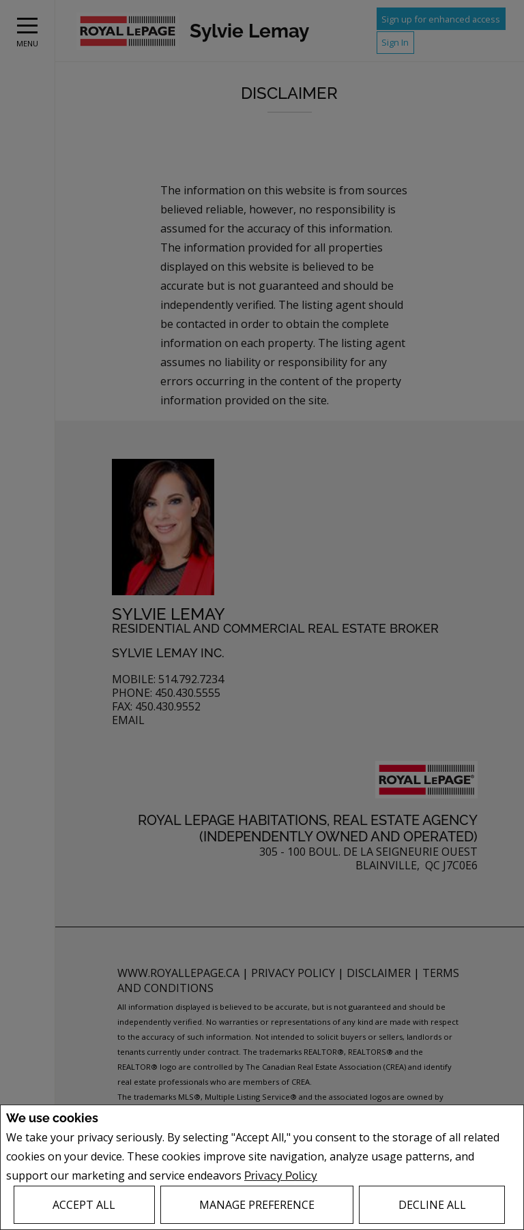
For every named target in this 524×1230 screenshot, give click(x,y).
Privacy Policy (280, 1175)
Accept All (84, 1204)
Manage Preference (257, 1204)
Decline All (432, 1204)
